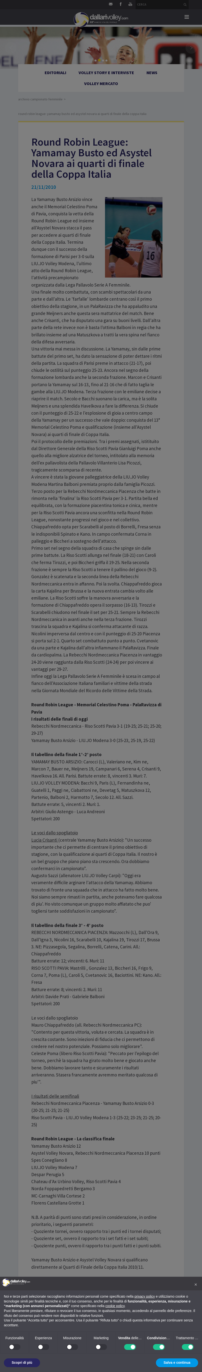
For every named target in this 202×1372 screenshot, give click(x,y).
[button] (196, 1284)
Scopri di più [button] (22, 1362)
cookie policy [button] (115, 1306)
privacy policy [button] (145, 1296)
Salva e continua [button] (177, 1362)
